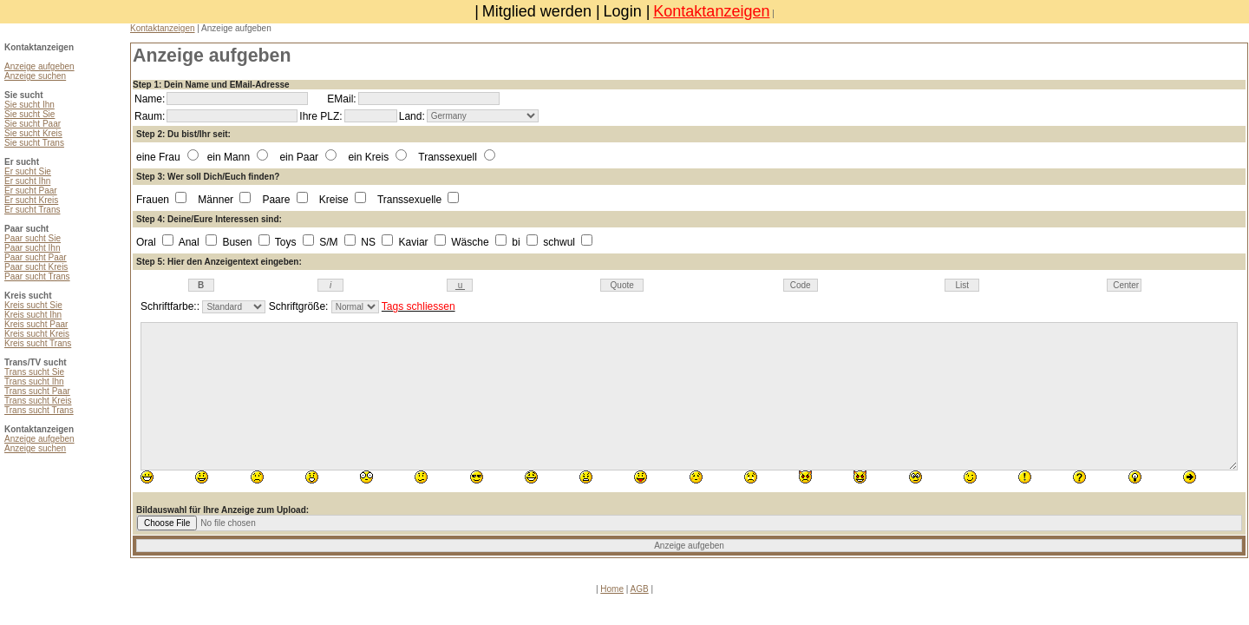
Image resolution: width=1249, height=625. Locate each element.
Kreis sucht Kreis (36, 334)
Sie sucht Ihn (29, 104)
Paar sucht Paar (35, 257)
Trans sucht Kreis (37, 400)
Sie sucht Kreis (33, 133)
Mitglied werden (537, 11)
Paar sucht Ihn (32, 248)
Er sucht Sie (27, 171)
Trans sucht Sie (34, 372)
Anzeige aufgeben (39, 66)
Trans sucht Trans (39, 410)
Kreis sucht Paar (36, 324)
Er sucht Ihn (27, 181)
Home (612, 589)
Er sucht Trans (32, 209)
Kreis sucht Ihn (33, 314)
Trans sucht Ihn (34, 381)
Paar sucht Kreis (36, 267)
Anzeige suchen (35, 76)
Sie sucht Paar (32, 123)
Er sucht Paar (30, 190)
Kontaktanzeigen (711, 11)
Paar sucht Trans (37, 276)
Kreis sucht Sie (33, 305)
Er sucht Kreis (31, 200)
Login (623, 11)
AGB (640, 589)
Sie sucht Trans (34, 143)
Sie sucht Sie (29, 114)
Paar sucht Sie (32, 238)
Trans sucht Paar (37, 391)
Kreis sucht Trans (37, 343)
